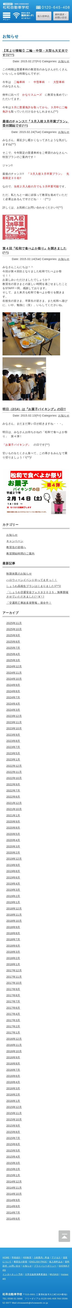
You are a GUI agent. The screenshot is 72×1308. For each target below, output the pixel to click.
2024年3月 (13, 709)
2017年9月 (13, 989)
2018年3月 (13, 951)
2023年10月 (14, 728)
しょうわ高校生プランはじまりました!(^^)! (33, 586)
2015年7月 (13, 1138)
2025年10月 (14, 629)
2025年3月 (13, 660)
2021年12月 (14, 802)
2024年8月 (13, 691)
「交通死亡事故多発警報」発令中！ (28, 602)
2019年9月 (13, 865)
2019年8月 (13, 871)
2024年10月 (14, 678)
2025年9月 (13, 635)
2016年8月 (13, 1063)
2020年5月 (13, 834)
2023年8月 (13, 740)
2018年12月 (14, 908)
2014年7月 (13, 1212)
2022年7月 (13, 790)
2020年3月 (13, 846)
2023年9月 (13, 734)
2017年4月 (13, 1013)
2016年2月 (13, 1094)
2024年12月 (14, 666)
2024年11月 (14, 672)
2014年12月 (14, 1181)
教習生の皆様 (20, 1261)
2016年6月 (13, 1076)
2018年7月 (13, 939)
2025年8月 (13, 641)
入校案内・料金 (42, 1257)
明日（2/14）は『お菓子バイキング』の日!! (34, 409)
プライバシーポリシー (45, 1266)
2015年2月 (13, 1169)
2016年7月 (13, 1069)
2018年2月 (13, 958)
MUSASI (54, 1274)
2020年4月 (13, 840)
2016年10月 (14, 1051)
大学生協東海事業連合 (36, 1274)
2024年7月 (13, 697)
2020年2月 (13, 852)
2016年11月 (14, 1044)
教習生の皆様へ (16, 547)
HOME (5, 1257)
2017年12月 (14, 970)
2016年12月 (14, 1038)
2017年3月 (13, 1020)
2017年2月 (13, 1026)
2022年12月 (14, 765)
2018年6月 (13, 945)
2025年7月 (13, 647)
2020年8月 (13, 827)
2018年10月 (14, 920)
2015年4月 (13, 1156)
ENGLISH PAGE (38, 1261)
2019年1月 (13, 902)
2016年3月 (13, 1088)
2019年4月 (13, 883)
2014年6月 (13, 1218)
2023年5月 (13, 753)
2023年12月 (14, 716)
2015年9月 (13, 1125)
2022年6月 (13, 796)
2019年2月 (13, 896)
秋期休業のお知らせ (19, 573)
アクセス (56, 1257)
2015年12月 (14, 1107)
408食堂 (27, 1257)
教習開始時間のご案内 (20, 553)
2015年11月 (14, 1113)
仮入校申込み (56, 1261)
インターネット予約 (12, 1274)
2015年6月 (13, 1144)
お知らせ (64, 61)
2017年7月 (13, 1001)
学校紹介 (16, 1257)
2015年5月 (13, 1150)
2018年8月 (13, 933)
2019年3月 (13, 889)
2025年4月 (13, 654)
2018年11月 (14, 914)
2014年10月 (14, 1193)
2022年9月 (13, 784)
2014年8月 (13, 1206)
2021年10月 (14, 809)
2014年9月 (13, 1200)
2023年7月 (13, 747)
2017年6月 (13, 1007)
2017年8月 (13, 995)
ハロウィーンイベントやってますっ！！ (31, 579)
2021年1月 (13, 815)
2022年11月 (14, 771)
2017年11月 (14, 976)
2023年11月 (14, 722)
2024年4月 (13, 703)
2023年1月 (13, 759)
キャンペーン (14, 541)
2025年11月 (14, 623)
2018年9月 (13, 927)
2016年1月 (13, 1100)
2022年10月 (14, 778)
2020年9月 (13, 821)
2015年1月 (13, 1175)
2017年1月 (13, 1032)
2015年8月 (13, 1131)
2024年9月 (13, 684)
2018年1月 (13, 964)
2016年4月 (13, 1082)
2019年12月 (14, 858)
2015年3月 (13, 1162)
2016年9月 (13, 1057)
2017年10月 (14, 982)
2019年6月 (13, 877)
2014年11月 (14, 1187)
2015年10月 (14, 1119)
